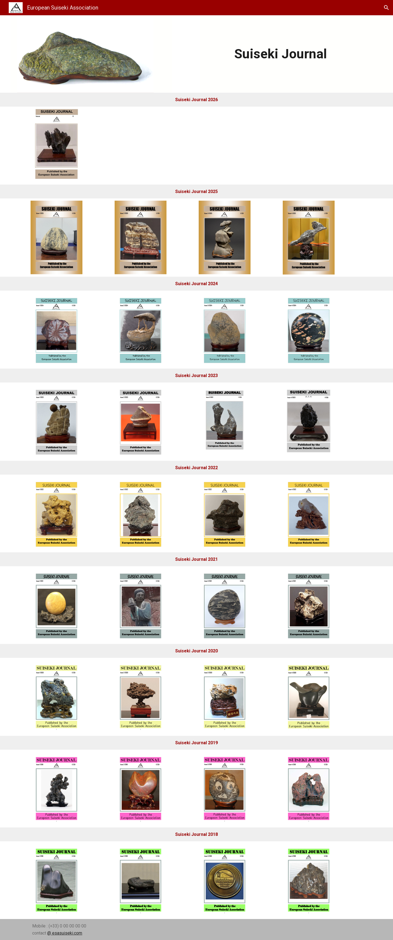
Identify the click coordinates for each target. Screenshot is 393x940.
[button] (386, 7)
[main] (281, 54)
